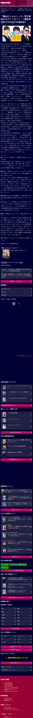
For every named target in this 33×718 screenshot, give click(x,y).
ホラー (19, 642)
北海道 (3, 614)
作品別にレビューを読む (11, 691)
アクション (4, 636)
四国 (18, 621)
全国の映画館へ (16, 628)
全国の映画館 (8, 698)
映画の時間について (16, 663)
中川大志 (3, 292)
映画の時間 (4, 8)
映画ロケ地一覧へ (16, 649)
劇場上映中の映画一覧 (16, 432)
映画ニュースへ (16, 509)
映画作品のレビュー (9, 689)
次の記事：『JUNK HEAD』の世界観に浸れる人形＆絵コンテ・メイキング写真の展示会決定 (16, 270)
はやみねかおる (5, 289)
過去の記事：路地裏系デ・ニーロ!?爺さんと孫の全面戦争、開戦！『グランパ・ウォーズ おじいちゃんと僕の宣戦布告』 (15, 276)
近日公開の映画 (8, 686)
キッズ (19, 639)
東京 (2, 608)
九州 (2, 624)
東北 (18, 614)
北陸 (18, 618)
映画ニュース (12, 8)
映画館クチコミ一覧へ (16, 646)
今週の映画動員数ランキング (8, 405)
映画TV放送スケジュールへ (16, 597)
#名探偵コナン (21, 564)
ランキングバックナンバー (11, 709)
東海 (18, 611)
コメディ (3, 642)
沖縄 (18, 624)
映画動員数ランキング (10, 708)
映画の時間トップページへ (8, 670)
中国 (2, 621)
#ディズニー (4, 567)
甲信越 (3, 618)
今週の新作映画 (8, 684)
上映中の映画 (8, 682)
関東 (18, 608)
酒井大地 (3, 295)
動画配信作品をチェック (16, 459)
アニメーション (21, 636)
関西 (2, 611)
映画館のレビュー (9, 700)
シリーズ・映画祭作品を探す (16, 570)
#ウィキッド (13, 564)
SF (2, 639)
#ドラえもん (4, 564)
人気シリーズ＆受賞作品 (11, 687)
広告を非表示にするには (24, 355)
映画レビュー (16, 556)
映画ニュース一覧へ (16, 281)
